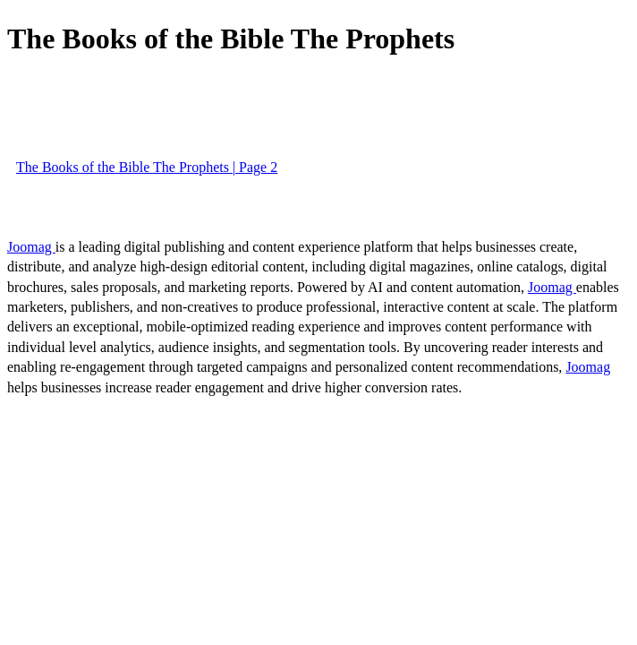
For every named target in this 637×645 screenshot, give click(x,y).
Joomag (31, 246)
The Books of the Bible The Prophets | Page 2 (146, 167)
